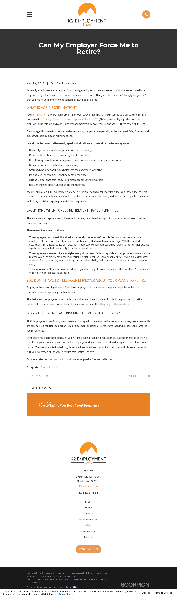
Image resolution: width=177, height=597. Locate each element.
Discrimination (49, 367)
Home (88, 507)
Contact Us (88, 549)
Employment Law (88, 519)
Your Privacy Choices (65, 587)
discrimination (39, 114)
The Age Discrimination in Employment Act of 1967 (70, 119)
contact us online (64, 359)
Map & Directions (88, 486)
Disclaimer (88, 525)
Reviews (88, 537)
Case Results (88, 531)
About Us (88, 513)
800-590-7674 (88, 493)
